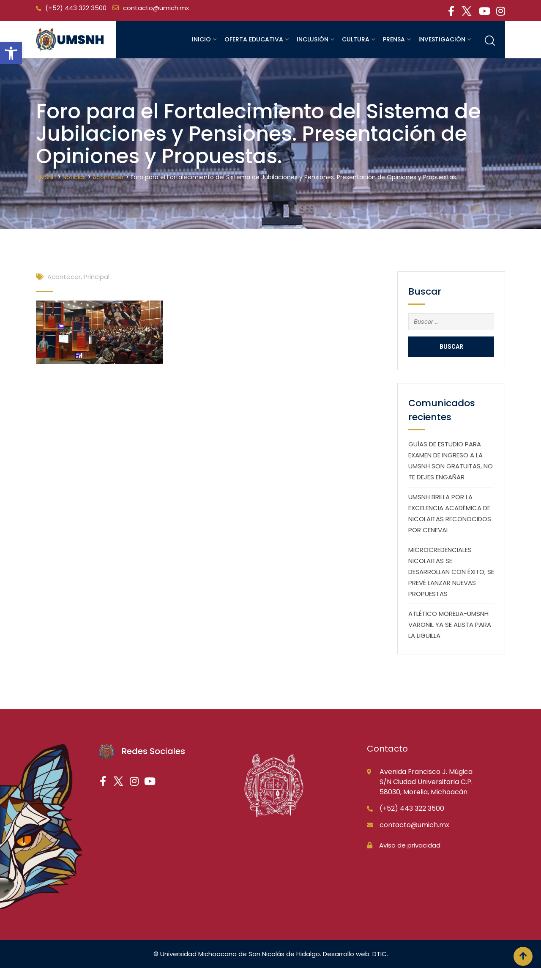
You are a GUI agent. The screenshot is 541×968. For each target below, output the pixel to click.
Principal (96, 276)
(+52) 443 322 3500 (76, 7)
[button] (11, 53)
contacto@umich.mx (156, 7)
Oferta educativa (253, 39)
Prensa (394, 39)
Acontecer (64, 276)
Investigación (441, 39)
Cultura (355, 39)
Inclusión (312, 39)
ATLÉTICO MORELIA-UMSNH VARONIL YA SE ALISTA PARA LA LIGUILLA (449, 624)
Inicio (201, 39)
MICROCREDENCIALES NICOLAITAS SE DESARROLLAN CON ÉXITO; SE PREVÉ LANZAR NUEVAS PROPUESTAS (451, 571)
